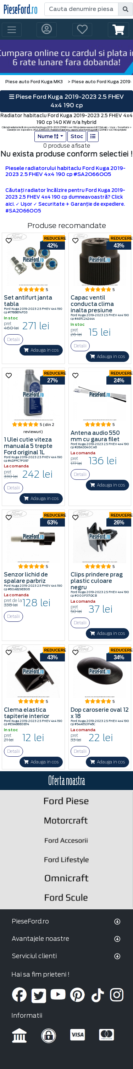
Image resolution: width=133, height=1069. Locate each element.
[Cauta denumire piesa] (81, 9)
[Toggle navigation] (12, 30)
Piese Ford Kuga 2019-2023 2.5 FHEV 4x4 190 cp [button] (66, 101)
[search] (125, 9)
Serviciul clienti (34, 956)
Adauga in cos (41, 350)
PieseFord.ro (30, 921)
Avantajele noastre (40, 938)
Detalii (13, 339)
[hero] (66, 57)
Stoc (77, 136)
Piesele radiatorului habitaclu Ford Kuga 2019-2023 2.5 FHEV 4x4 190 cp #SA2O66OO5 (65, 171)
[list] (93, 136)
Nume (48, 136)
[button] (118, 30)
